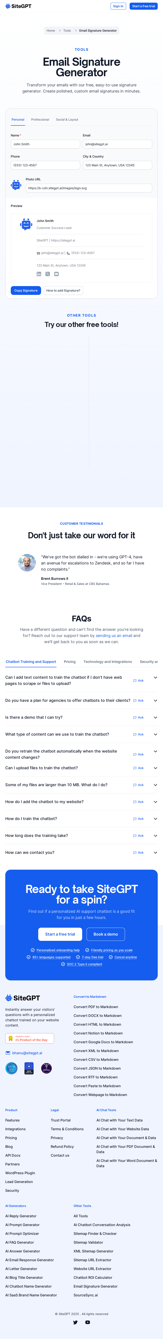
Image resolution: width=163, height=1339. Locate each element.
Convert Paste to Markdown (97, 1086)
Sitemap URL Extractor (92, 1260)
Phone (15, 156)
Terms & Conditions (67, 1129)
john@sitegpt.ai (50, 253)
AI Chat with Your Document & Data (126, 1138)
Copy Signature (26, 290)
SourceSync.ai (86, 1295)
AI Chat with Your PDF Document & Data (125, 1149)
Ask (138, 680)
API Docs (12, 1155)
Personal (18, 119)
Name (15, 135)
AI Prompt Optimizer (22, 1233)
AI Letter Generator (21, 1268)
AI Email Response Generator (29, 1260)
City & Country (93, 156)
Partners (12, 1164)
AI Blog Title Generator (24, 1277)
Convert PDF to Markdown (96, 1007)
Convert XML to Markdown (96, 1051)
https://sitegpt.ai (63, 240)
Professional (40, 119)
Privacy (57, 1138)
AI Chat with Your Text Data (119, 1120)
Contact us (60, 1155)
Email (86, 135)
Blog (9, 1146)
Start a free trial (143, 6)
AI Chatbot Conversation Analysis (102, 1225)
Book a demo (106, 934)
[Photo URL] (89, 188)
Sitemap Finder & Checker (95, 1233)
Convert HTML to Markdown (97, 1024)
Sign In (118, 6)
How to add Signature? (63, 290)
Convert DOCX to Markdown (98, 1015)
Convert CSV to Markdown (96, 1059)
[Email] (117, 144)
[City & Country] (117, 165)
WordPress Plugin (20, 1173)
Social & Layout (67, 119)
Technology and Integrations (107, 661)
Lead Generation (19, 1181)
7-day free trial (92, 957)
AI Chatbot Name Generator (28, 1286)
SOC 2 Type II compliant (84, 964)
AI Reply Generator (20, 1216)
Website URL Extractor (92, 1268)
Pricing (70, 661)
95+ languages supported (52, 957)
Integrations (15, 1129)
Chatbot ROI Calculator (93, 1277)
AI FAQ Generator (19, 1242)
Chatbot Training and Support (31, 661)
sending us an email (114, 635)
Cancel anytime (126, 957)
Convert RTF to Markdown (96, 1077)
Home (51, 30)
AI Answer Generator (22, 1251)
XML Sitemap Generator (93, 1251)
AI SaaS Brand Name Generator (31, 1295)
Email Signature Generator (98, 30)
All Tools (81, 1216)
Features (12, 1120)
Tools (67, 30)
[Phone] (45, 165)
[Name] (45, 144)
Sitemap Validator (88, 1242)
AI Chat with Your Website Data (122, 1129)
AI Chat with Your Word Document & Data (126, 1163)
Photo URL (33, 179)
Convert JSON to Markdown (97, 1068)
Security (12, 1190)
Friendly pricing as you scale (111, 950)
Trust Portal (61, 1120)
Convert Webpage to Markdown (100, 1094)
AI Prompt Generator (22, 1225)
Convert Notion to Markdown (98, 1033)
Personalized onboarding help (58, 950)
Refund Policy (62, 1146)
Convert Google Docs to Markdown (103, 1042)
